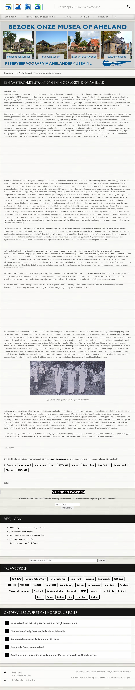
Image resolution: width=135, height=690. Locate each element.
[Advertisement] (67, 166)
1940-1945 (22, 474)
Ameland (124, 589)
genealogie (81, 601)
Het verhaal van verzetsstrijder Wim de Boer (27, 539)
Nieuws (68, 21)
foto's (39, 601)
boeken (80, 589)
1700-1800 (24, 589)
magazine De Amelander (57, 463)
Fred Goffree (104, 469)
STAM (83, 595)
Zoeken (128, 7)
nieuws (93, 595)
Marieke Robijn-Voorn (36, 583)
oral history (40, 469)
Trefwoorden (10, 469)
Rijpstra (9, 474)
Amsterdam (88, 469)
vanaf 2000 (51, 589)
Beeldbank (103, 21)
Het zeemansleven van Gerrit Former (24, 547)
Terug (6, 486)
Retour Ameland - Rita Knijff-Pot (22, 543)
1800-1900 (11, 589)
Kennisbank (75, 583)
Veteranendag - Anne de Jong (21, 535)
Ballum (60, 601)
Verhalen (85, 21)
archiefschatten (58, 583)
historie (122, 595)
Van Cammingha (55, 595)
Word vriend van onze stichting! (40, 21)
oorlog (75, 469)
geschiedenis (108, 595)
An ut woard (25, 469)
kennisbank (104, 583)
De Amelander (121, 469)
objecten (90, 583)
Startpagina (10, 21)
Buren (50, 601)
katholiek (71, 595)
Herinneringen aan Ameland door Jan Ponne (27, 531)
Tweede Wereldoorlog (19, 595)
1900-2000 (63, 469)
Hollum (94, 601)
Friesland (38, 595)
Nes (52, 469)
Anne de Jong (66, 589)
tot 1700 (37, 589)
